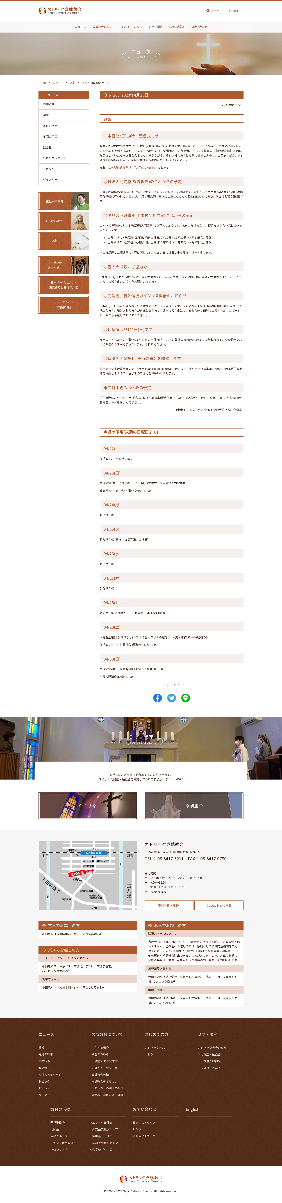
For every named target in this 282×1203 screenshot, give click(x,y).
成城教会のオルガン (104, 1081)
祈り (150, 1054)
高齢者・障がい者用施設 (107, 1095)
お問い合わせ (199, 27)
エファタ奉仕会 (102, 1122)
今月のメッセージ (54, 158)
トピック (48, 169)
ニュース (80, 27)
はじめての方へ (132, 27)
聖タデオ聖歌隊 (63, 1143)
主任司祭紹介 (100, 1048)
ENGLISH (237, 11)
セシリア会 (60, 1149)
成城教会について (103, 27)
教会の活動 (176, 27)
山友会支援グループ (105, 1129)
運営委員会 (57, 1122)
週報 (46, 115)
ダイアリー (50, 180)
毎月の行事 (50, 125)
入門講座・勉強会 (209, 1054)
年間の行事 (50, 136)
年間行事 (44, 1061)
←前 (167, 685)
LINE (185, 698)
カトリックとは (155, 1048)
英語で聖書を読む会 (105, 1143)
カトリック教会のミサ (212, 1048)
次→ (176, 685)
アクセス (216, 11)
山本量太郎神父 (211, 1061)
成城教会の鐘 (100, 1075)
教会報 (47, 147)
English (192, 1109)
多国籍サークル (102, 1136)
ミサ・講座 (156, 27)
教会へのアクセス (144, 1122)
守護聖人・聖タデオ (104, 1068)
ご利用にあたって (144, 1136)
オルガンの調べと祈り (108, 1088)
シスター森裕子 (211, 1068)
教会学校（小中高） (102, 1149)
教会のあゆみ (100, 1054)
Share (157, 698)
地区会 (54, 1129)
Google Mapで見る (219, 913)
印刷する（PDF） (169, 913)
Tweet (171, 698)
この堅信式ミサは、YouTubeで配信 (131, 167)
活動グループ (58, 1136)
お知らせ (48, 104)
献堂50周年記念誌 (106, 1061)
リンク (137, 1129)
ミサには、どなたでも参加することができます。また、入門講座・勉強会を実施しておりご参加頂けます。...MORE (141, 784)
